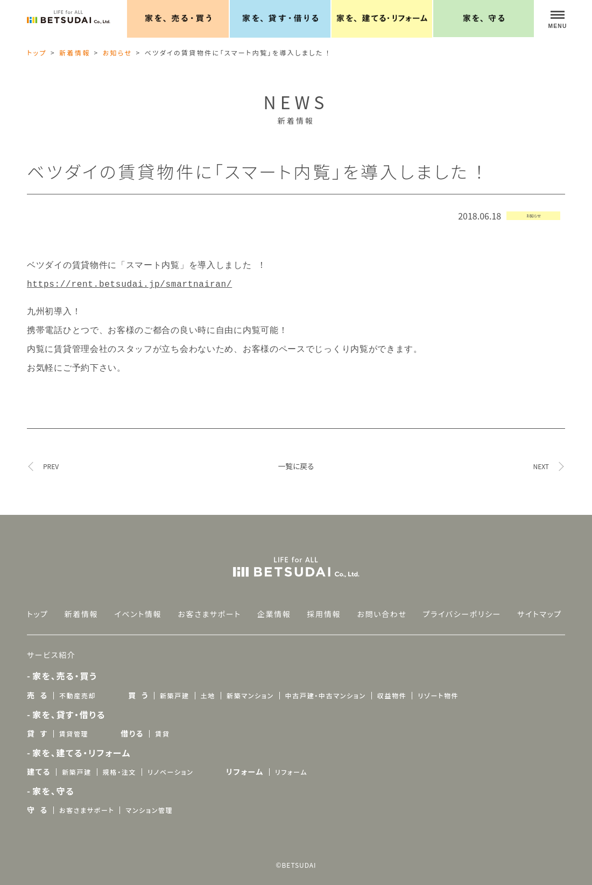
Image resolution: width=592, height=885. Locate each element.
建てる (39, 765)
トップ (37, 52)
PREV (51, 460)
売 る (37, 688)
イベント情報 (137, 607)
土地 (208, 688)
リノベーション (170, 765)
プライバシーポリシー (462, 607)
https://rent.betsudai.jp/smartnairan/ (129, 282)
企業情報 (274, 607)
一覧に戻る (296, 460)
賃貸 (162, 727)
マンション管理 (149, 803)
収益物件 (392, 688)
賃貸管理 (74, 727)
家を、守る (53, 784)
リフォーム (245, 765)
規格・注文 (119, 765)
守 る (37, 803)
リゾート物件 (438, 688)
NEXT (541, 460)
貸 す (37, 726)
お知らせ (117, 52)
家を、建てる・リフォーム (81, 746)
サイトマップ (539, 607)
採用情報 (324, 607)
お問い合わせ (381, 607)
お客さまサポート (209, 607)
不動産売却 (77, 688)
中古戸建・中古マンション (325, 688)
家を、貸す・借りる (68, 708)
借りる (132, 726)
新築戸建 (174, 688)
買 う (138, 688)
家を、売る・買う (64, 669)
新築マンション (250, 688)
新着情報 (74, 52)
